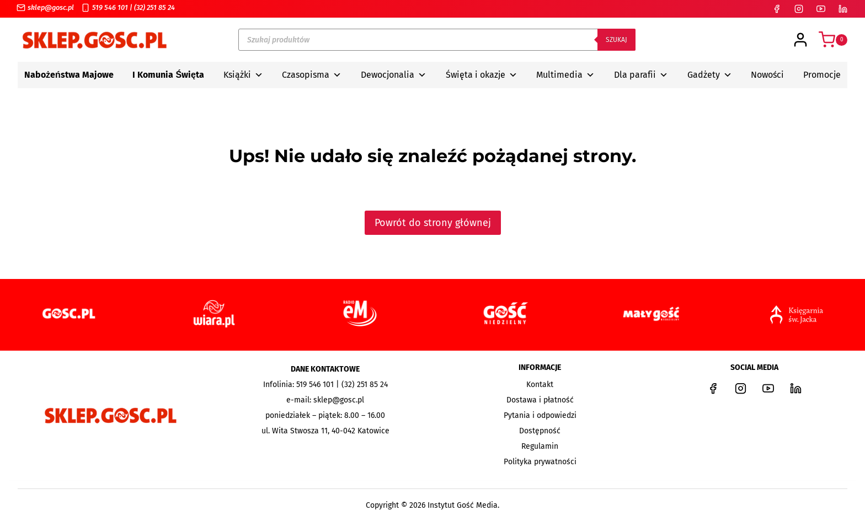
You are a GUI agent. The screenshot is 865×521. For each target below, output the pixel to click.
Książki (243, 75)
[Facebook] (777, 9)
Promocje (822, 74)
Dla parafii (641, 75)
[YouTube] (821, 9)
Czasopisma (311, 75)
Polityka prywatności (540, 461)
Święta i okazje (481, 75)
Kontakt (539, 384)
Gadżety (709, 75)
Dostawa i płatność (540, 400)
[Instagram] (799, 9)
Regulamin (539, 446)
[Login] (800, 39)
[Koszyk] (833, 39)
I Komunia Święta (168, 74)
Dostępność (539, 431)
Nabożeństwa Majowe (69, 74)
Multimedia (565, 75)
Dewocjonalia (393, 75)
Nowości (767, 74)
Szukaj (616, 40)
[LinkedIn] (843, 9)
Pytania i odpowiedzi (540, 415)
